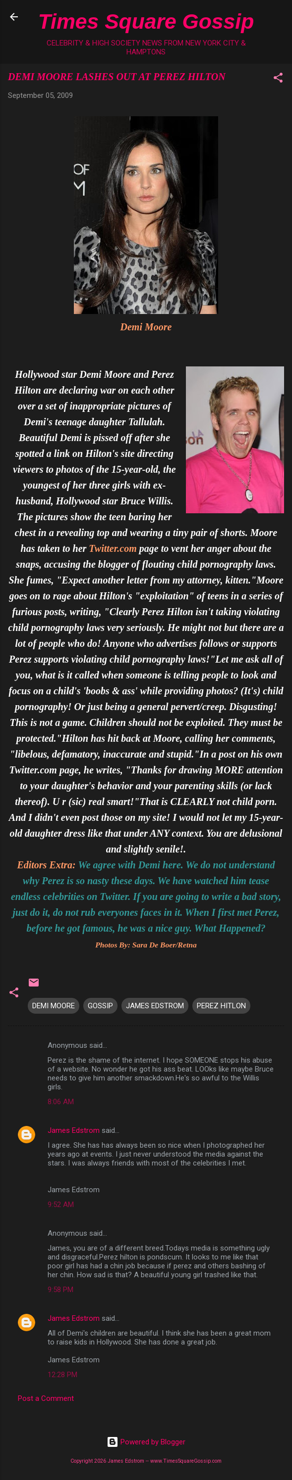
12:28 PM (62, 1374)
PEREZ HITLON (221, 1005)
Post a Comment (46, 1398)
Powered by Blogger (146, 1441)
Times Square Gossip (146, 21)
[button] (278, 79)
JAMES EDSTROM (155, 1005)
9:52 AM (61, 1204)
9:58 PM (60, 1289)
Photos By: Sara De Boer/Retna (145, 945)
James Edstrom (74, 1130)
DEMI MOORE (53, 1005)
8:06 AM (61, 1101)
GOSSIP (100, 1005)
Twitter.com (112, 548)
